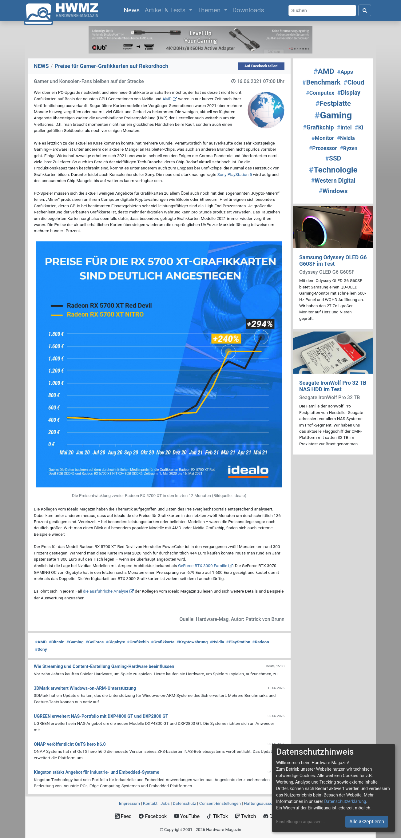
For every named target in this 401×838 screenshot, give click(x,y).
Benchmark (321, 82)
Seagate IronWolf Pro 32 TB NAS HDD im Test (333, 386)
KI (359, 127)
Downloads (248, 10)
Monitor (323, 138)
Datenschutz (184, 803)
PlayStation (238, 641)
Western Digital (333, 180)
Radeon (260, 641)
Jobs (165, 803)
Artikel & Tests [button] (166, 10)
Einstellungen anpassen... (300, 821)
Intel (344, 127)
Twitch (245, 816)
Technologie (333, 169)
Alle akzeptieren (366, 821)
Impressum (129, 803)
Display (348, 92)
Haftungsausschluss (263, 803)
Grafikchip (138, 641)
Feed (123, 816)
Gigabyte (115, 641)
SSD (333, 158)
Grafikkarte (163, 641)
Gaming (74, 641)
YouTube (187, 816)
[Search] (322, 10)
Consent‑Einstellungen (220, 803)
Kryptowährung (192, 641)
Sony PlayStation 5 (234, 174)
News (133, 9)
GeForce (94, 641)
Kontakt (150, 803)
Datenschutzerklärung (345, 801)
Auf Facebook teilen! (261, 66)
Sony (41, 649)
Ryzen (348, 148)
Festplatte (333, 103)
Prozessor (323, 148)
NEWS (41, 66)
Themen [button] (209, 10)
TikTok (217, 816)
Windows (333, 191)
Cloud (353, 82)
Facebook (153, 816)
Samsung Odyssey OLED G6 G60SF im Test (333, 260)
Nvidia (217, 641)
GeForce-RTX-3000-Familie (202, 565)
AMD (167, 98)
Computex (320, 93)
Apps (345, 72)
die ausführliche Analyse (105, 591)
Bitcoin (57, 641)
